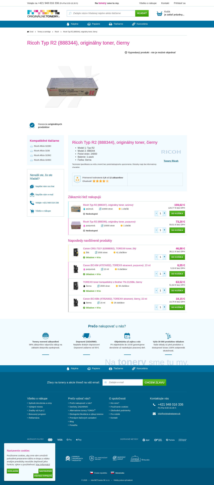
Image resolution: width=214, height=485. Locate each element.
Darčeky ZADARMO (79, 407)
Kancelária (140, 24)
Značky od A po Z (36, 410)
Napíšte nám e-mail (41, 194)
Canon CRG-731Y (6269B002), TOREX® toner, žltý (109, 248)
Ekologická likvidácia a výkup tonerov (86, 414)
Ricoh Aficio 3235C (42, 155)
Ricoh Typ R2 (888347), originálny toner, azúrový (108, 205)
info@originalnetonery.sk (169, 413)
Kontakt (165, 3)
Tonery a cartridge (44, 32)
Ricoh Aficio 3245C (42, 160)
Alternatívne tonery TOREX (83, 410)
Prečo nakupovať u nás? (81, 403)
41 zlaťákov (121, 252)
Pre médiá (115, 414)
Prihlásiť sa (179, 3)
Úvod (31, 32)
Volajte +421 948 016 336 (44, 202)
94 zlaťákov (124, 286)
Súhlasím (13, 471)
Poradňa (73, 425)
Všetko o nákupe (148, 3)
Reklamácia (34, 418)
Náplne (72, 24)
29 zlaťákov (119, 302)
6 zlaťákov (122, 269)
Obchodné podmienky (120, 410)
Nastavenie (45, 471)
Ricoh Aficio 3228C (42, 146)
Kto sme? (115, 403)
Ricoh (57, 32)
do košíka (177, 213)
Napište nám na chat (42, 186)
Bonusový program (37, 414)
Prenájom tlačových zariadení (83, 418)
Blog (72, 421)
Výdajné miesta (36, 407)
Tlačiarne (116, 24)
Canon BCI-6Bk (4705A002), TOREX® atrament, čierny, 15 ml (115, 299)
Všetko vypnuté (43, 475)
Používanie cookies (119, 407)
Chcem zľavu (154, 382)
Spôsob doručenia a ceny (40, 403)
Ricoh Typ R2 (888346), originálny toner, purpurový (109, 221)
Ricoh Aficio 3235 (42, 150)
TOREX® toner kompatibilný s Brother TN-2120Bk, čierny (112, 282)
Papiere (93, 24)
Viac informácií (43, 464)
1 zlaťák (125, 209)
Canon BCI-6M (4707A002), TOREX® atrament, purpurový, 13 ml (117, 265)
